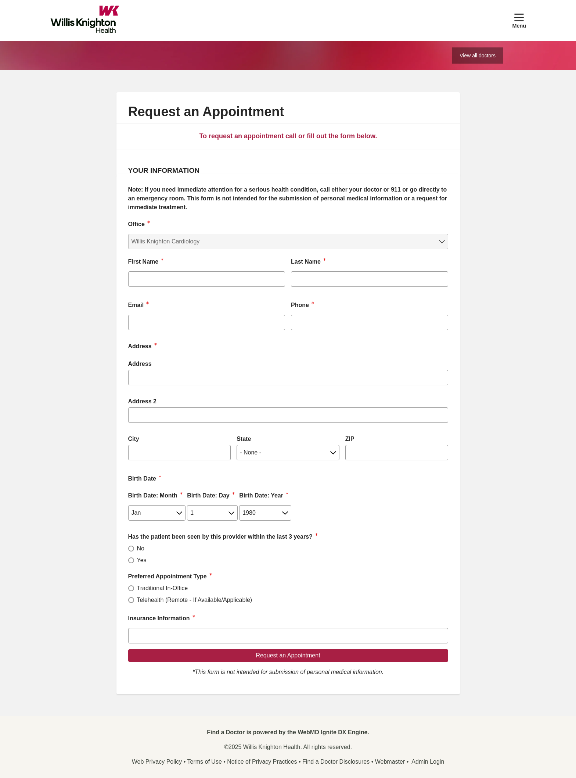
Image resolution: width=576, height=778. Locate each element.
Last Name (306, 261)
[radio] (131, 549)
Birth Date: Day (208, 495)
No (140, 548)
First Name (143, 261)
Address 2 (142, 401)
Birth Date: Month (152, 495)
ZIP (349, 439)
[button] (519, 20)
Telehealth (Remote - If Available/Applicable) (194, 600)
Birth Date (142, 478)
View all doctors (478, 55)
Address (140, 364)
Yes (142, 560)
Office (136, 224)
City (133, 439)
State (244, 439)
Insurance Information (159, 618)
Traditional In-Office (162, 588)
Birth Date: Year (261, 495)
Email (136, 305)
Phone (300, 305)
